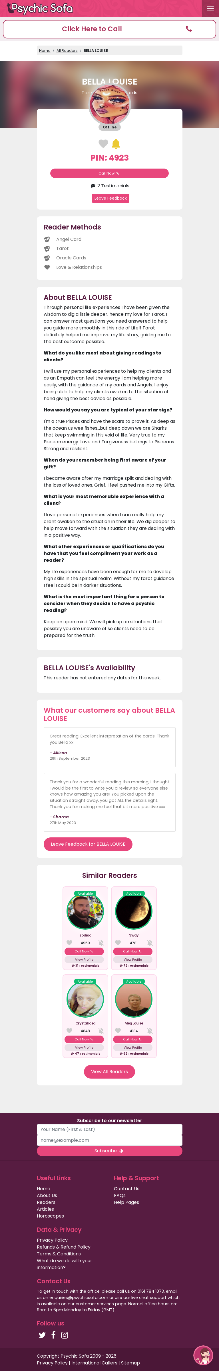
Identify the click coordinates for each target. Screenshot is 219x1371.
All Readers (67, 50)
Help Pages (126, 1202)
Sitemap (130, 1363)
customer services (95, 1304)
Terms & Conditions (59, 1254)
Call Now (110, 173)
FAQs (120, 1195)
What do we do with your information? (64, 1264)
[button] (109, 29)
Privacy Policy (52, 1240)
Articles (45, 1209)
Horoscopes (50, 1216)
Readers (46, 1202)
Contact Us (126, 1188)
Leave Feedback (111, 198)
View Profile (84, 959)
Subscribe (109, 1150)
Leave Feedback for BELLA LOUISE (88, 844)
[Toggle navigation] (210, 8)
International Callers (94, 1363)
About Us (47, 1195)
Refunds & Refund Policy (64, 1247)
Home (45, 50)
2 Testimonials (109, 186)
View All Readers (109, 1071)
